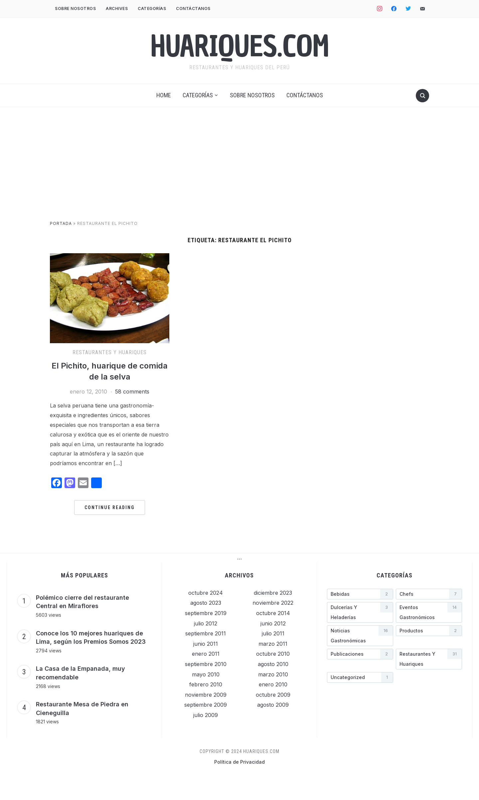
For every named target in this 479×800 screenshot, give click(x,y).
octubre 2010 (273, 653)
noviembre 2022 (272, 602)
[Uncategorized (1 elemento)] (360, 677)
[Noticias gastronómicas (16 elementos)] (360, 635)
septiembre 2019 (206, 613)
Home (163, 95)
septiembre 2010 (206, 664)
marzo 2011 (272, 643)
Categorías (152, 8)
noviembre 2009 (206, 694)
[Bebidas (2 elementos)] (360, 594)
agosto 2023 (205, 602)
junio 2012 (273, 623)
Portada (61, 223)
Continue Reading (109, 507)
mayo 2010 (206, 674)
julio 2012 (205, 623)
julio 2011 (273, 633)
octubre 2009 (273, 694)
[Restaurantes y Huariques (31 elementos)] (429, 659)
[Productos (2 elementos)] (429, 630)
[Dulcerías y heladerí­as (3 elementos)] (360, 612)
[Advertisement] (239, 170)
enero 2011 (206, 653)
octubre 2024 (205, 592)
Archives (117, 8)
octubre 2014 (273, 613)
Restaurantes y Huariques (110, 352)
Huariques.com (239, 46)
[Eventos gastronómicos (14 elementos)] (429, 612)
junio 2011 (205, 643)
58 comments (132, 391)
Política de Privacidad (239, 762)
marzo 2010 (273, 674)
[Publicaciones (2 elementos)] (360, 654)
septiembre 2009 (205, 704)
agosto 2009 (273, 704)
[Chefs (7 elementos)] (429, 594)
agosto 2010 (273, 664)
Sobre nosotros (75, 8)
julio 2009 (205, 715)
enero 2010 (273, 684)
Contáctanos (193, 8)
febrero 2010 (205, 684)
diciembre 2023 (273, 592)
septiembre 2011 (205, 633)
